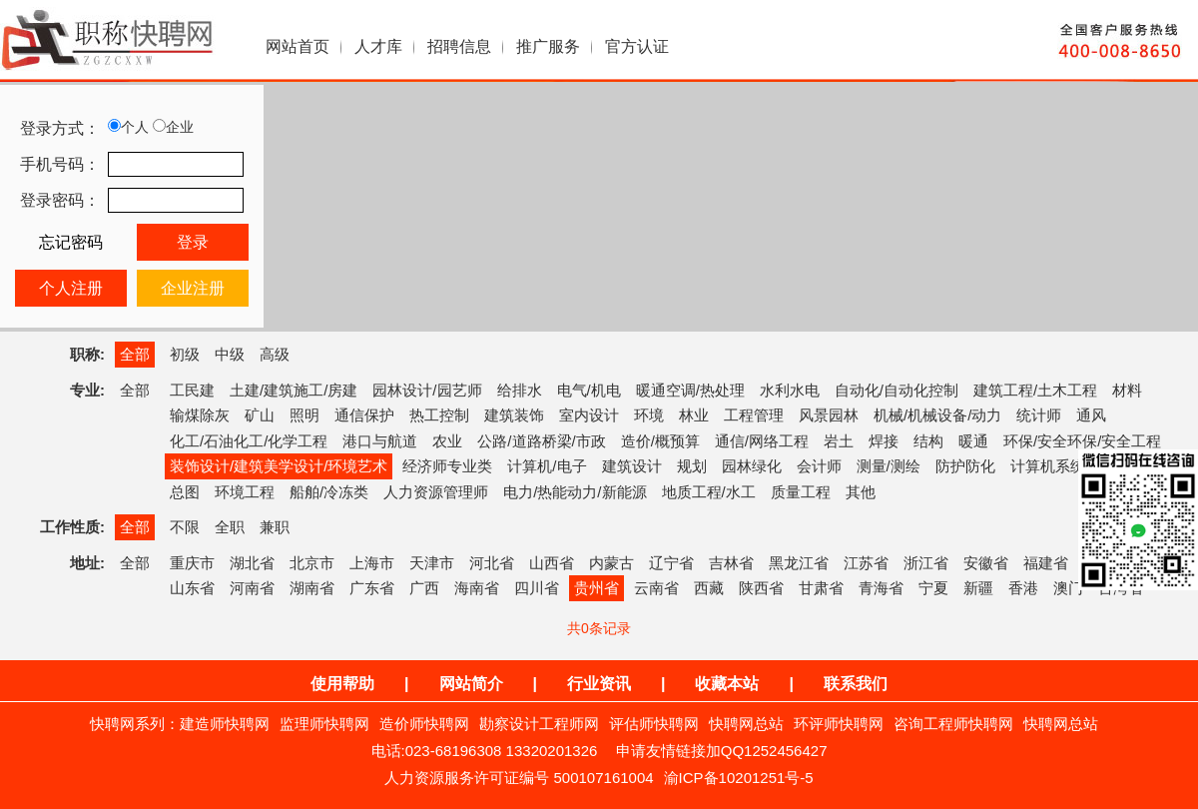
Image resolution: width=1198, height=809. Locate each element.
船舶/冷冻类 (329, 491)
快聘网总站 (746, 723)
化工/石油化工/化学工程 (248, 440)
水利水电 (790, 390)
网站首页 (297, 46)
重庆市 (192, 562)
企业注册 (193, 288)
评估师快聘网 (654, 723)
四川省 (536, 587)
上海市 (371, 562)
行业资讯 (599, 683)
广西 (424, 587)
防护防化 (965, 465)
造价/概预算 (660, 440)
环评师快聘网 (839, 723)
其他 (861, 491)
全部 (135, 354)
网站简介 (471, 683)
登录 (193, 242)
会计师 (819, 465)
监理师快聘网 (324, 723)
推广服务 (548, 46)
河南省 (252, 587)
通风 (1091, 414)
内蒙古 (611, 562)
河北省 (491, 562)
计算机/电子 (546, 465)
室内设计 (589, 414)
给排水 (519, 390)
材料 (1127, 390)
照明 (304, 414)
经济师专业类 (447, 465)
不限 (185, 526)
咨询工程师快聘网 (953, 723)
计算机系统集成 (1062, 465)
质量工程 (801, 491)
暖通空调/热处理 (690, 390)
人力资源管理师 (435, 491)
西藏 (709, 587)
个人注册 (71, 288)
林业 (694, 414)
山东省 (192, 587)
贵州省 (596, 587)
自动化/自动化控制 (896, 390)
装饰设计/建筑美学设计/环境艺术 (278, 465)
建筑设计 (632, 465)
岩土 (839, 440)
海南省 (476, 587)
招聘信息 (459, 46)
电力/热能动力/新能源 (574, 491)
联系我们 (856, 683)
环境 (649, 414)
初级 (185, 354)
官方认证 (637, 46)
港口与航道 (379, 440)
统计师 (1038, 414)
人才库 (378, 46)
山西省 (551, 562)
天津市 (431, 562)
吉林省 (731, 562)
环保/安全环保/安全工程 (1082, 440)
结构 (928, 440)
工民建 (192, 390)
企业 (173, 127)
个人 (128, 127)
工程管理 (754, 414)
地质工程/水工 (709, 491)
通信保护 (364, 414)
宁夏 (933, 587)
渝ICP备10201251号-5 (739, 777)
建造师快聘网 (225, 723)
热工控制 (439, 414)
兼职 (275, 526)
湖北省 (252, 562)
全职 (230, 526)
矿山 (260, 414)
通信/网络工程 (762, 440)
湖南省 (312, 587)
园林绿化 (752, 465)
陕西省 (761, 587)
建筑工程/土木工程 (1035, 390)
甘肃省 (821, 587)
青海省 (881, 587)
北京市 (312, 562)
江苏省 (866, 562)
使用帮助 (342, 683)
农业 (447, 440)
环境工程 (245, 491)
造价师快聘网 (424, 723)
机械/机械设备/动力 (937, 414)
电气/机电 (589, 390)
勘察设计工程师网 (539, 723)
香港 (1023, 587)
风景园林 (829, 414)
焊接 (883, 440)
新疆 (978, 587)
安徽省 (985, 562)
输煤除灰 (200, 414)
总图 (185, 491)
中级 (230, 354)
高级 (275, 354)
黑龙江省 (799, 562)
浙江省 (925, 562)
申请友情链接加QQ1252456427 (722, 750)
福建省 (1045, 562)
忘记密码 (71, 242)
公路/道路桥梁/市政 (541, 440)
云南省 (656, 587)
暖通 (973, 440)
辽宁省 (671, 562)
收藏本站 (727, 683)
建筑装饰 (514, 414)
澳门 (1068, 587)
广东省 (371, 587)
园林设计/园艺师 (426, 390)
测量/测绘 (888, 465)
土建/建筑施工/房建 (293, 390)
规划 (692, 465)
